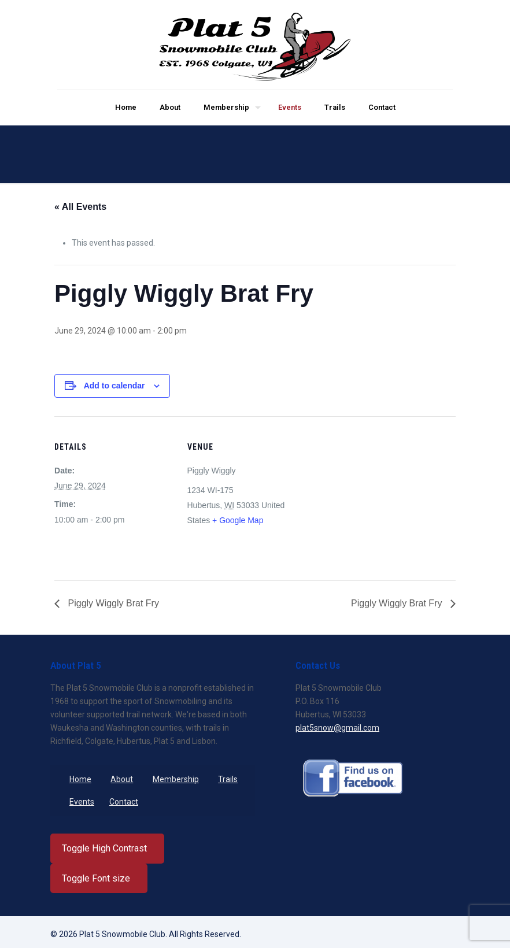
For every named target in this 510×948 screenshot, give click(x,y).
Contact (123, 801)
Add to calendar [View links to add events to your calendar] (114, 385)
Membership (176, 779)
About (121, 779)
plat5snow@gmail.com (337, 727)
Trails (228, 779)
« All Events (80, 207)
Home (80, 779)
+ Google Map (237, 520)
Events (81, 801)
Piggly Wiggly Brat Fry (112, 603)
